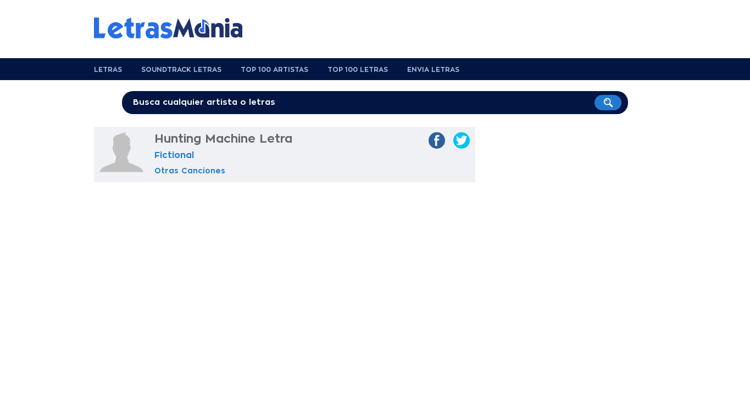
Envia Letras (433, 69)
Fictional (174, 155)
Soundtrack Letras (181, 69)
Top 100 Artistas (274, 69)
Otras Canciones (189, 170)
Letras (108, 69)
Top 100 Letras (357, 69)
